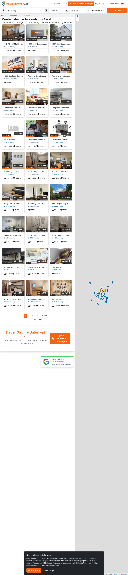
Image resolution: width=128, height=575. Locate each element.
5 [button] (39, 316)
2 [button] (28, 316)
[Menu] (123, 3)
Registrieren (99, 3)
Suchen (117, 10)
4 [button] (35, 316)
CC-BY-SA (114, 574)
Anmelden (110, 3)
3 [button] (32, 316)
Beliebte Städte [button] (60, 3)
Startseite (4, 15)
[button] (46, 316)
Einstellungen (48, 570)
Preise (117, 3)
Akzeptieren (34, 570)
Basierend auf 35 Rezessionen (61, 364)
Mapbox (125, 574)
